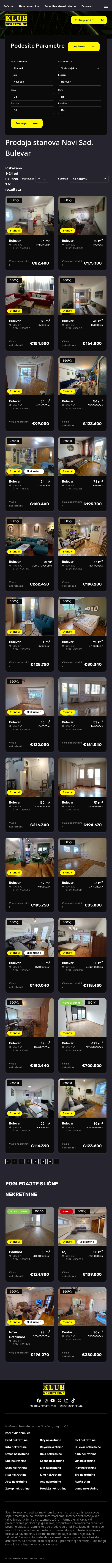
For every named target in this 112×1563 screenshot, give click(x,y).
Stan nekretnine (16, 1465)
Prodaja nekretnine (53, 1486)
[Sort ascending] (39, 176)
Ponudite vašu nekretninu (60, 6)
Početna (8, 6)
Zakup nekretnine (17, 1486)
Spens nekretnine (52, 1458)
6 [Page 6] (50, 1159)
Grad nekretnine (16, 1437)
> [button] (56, 1159)
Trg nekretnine (85, 1472)
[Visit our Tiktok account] (73, 1398)
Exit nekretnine (50, 1465)
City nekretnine (50, 1437)
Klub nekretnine (85, 1451)
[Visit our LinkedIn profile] (66, 1398)
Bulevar (66, 79)
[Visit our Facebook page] (39, 1398)
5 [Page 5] (43, 1159)
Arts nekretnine (16, 1479)
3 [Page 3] (28, 1159)
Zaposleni (87, 6)
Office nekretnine (17, 1451)
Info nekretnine (16, 1444)
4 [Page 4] (36, 1159)
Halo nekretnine (51, 1451)
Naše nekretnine (29, 6)
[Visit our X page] (59, 1398)
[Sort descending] (45, 176)
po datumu (80, 176)
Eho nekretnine (15, 1458)
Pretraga (27, 120)
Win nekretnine (85, 1458)
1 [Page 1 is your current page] (14, 1159)
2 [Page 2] (21, 1159)
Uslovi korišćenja (71, 1403)
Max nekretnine (15, 1472)
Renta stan (82, 1479)
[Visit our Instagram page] (45, 1398)
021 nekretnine (85, 1437)
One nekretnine (50, 1479)
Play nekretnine (85, 1465)
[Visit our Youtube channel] (52, 1398)
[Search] (103, 20)
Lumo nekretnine (86, 1486)
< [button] (8, 1159)
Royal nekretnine (51, 1444)
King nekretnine (51, 1472)
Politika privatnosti (42, 1403)
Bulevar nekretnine (88, 1444)
